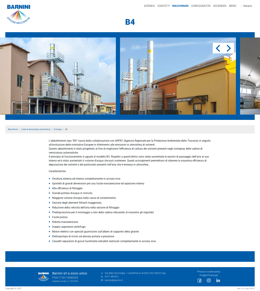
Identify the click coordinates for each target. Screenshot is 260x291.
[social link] (199, 281)
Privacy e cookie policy (208, 271)
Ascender (219, 5)
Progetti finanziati (209, 275)
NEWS (232, 5)
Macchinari (180, 5)
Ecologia (58, 129)
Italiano (247, 5)
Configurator (200, 5)
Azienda (149, 5)
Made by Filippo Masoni (246, 289)
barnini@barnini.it (114, 280)
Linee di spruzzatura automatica (35, 129)
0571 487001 (112, 276)
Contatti (163, 5)
